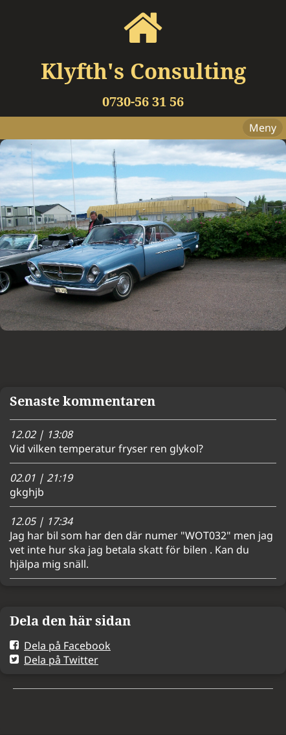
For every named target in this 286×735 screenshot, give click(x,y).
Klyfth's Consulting (143, 71)
